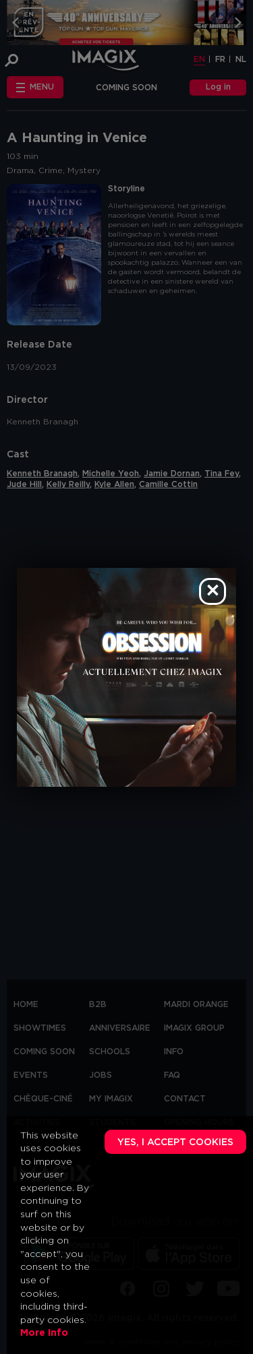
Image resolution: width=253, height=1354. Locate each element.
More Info (44, 1333)
